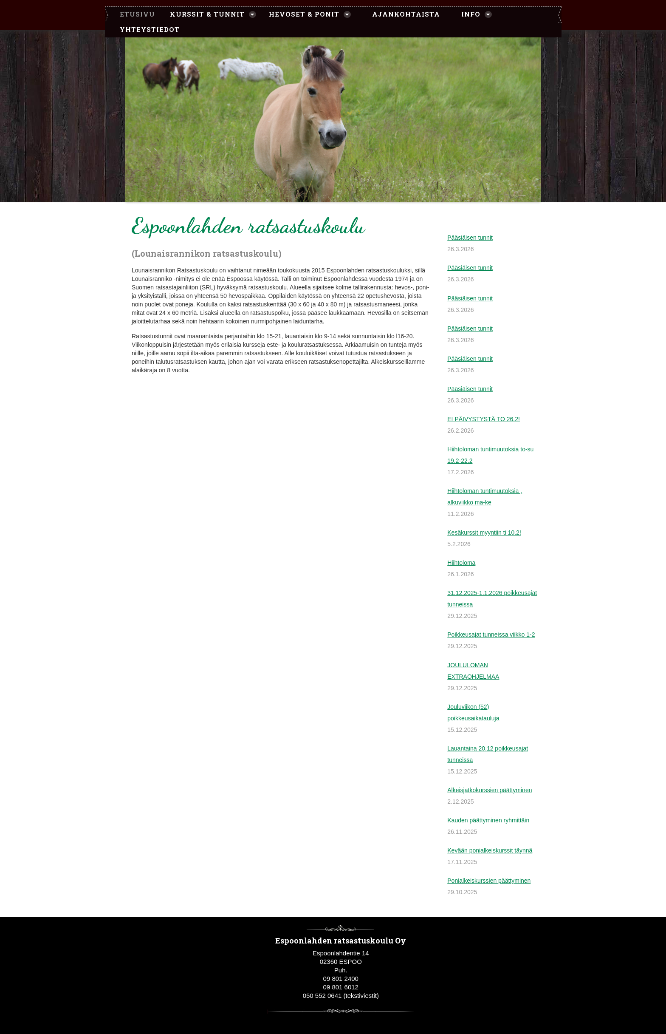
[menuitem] (133, 14)
